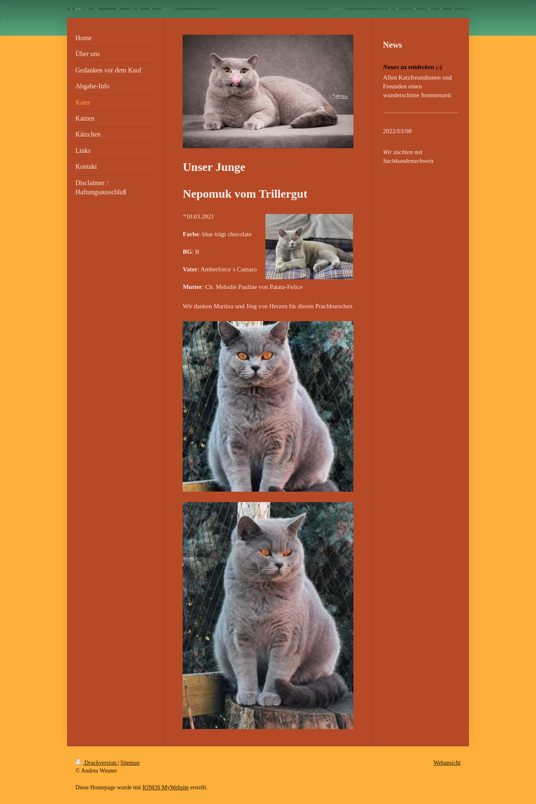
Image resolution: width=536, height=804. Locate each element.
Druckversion (96, 763)
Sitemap (130, 763)
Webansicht (447, 763)
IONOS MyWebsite (165, 787)
